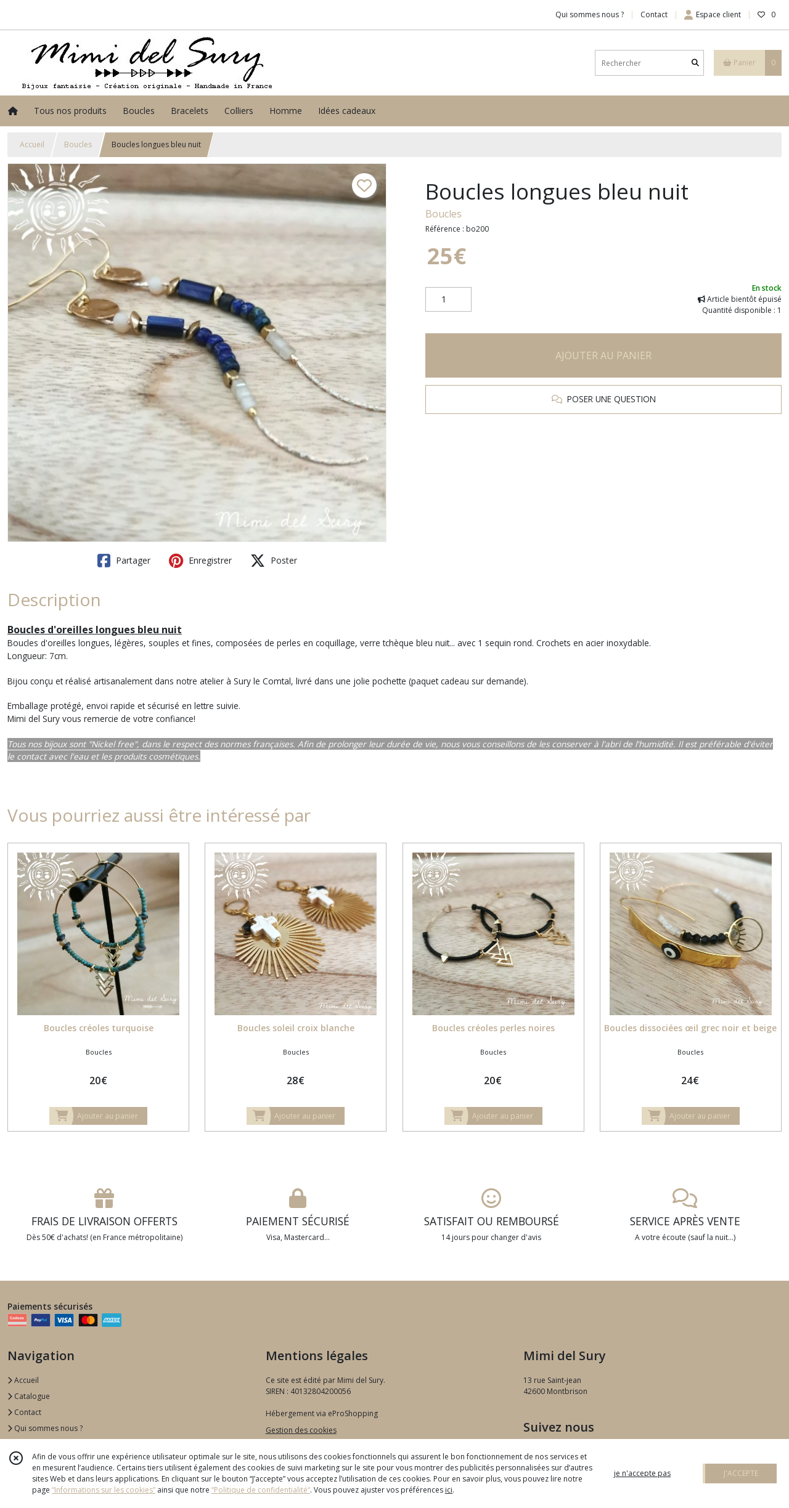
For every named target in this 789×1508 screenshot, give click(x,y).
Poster (273, 560)
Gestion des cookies (301, 1430)
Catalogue (28, 1396)
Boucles (78, 144)
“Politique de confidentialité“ (260, 1490)
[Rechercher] (695, 63)
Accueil (32, 144)
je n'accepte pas (642, 1473)
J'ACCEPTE (741, 1473)
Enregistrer (200, 560)
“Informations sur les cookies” (103, 1490)
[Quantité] (448, 299)
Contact (654, 14)
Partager (123, 560)
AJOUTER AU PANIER (603, 355)
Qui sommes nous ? (45, 1428)
